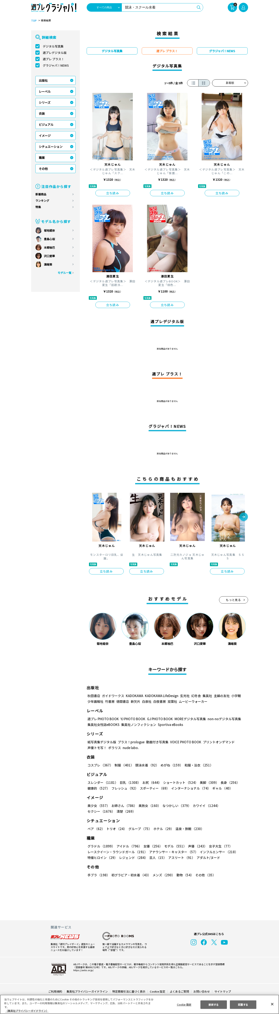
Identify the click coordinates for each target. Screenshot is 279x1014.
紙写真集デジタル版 (101, 742)
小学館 (235, 695)
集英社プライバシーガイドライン (87, 991)
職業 (42, 157)
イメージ (45, 135)
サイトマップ (222, 991)
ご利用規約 (55, 991)
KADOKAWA (134, 695)
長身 (227, 782)
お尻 (150, 782)
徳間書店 (122, 701)
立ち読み (112, 193)
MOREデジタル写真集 (187, 719)
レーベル (45, 91)
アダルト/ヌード (207, 857)
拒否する (213, 1004)
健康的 (98, 788)
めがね (170, 765)
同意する (243, 1004)
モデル (174, 846)
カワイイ (204, 805)
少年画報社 (95, 701)
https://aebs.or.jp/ (82, 970)
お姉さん (123, 805)
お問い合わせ (201, 991)
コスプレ (99, 765)
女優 (152, 846)
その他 (43, 169)
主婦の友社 (221, 695)
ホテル (163, 828)
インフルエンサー (218, 852)
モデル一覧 (64, 273)
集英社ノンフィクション (138, 724)
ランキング (42, 201)
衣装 (42, 113)
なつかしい (175, 805)
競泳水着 (146, 765)
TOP (33, 20)
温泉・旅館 (189, 828)
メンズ (163, 875)
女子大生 (218, 846)
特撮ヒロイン (102, 857)
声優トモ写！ (97, 747)
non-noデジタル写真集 (221, 719)
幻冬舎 (195, 695)
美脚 (207, 782)
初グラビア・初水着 (130, 875)
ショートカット (179, 782)
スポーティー (154, 788)
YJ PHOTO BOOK (132, 719)
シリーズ (44, 102)
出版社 (43, 80)
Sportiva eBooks (169, 724)
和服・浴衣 (197, 765)
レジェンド (133, 857)
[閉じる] (272, 1004)
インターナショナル (190, 788)
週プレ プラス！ (53, 59)
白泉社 (146, 701)
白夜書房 (159, 701)
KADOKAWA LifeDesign (161, 695)
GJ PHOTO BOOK (157, 719)
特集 (38, 207)
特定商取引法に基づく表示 (128, 991)
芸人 (157, 857)
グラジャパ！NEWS (56, 65)
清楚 (96, 811)
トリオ (116, 828)
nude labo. (130, 747)
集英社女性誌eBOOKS (103, 724)
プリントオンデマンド (217, 742)
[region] (139, 1004)
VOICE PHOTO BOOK (184, 742)
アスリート (180, 857)
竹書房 (110, 701)
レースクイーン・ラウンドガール (117, 852)
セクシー (233, 805)
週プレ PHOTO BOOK (102, 719)
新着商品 (40, 194)
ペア (95, 828)
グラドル (100, 846)
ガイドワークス (113, 695)
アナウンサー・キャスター (173, 852)
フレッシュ (124, 788)
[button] (244, 517)
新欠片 (135, 701)
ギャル (221, 788)
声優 (196, 846)
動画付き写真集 (156, 742)
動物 (183, 875)
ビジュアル (46, 124)
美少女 (98, 805)
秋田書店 (93, 695)
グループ (139, 828)
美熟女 (149, 805)
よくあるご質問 (179, 991)
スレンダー (102, 782)
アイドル (128, 846)
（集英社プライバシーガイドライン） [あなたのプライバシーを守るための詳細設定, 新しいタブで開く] (27, 1011)
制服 (123, 765)
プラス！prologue (131, 742)
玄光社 (184, 695)
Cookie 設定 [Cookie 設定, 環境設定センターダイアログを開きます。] (184, 1004)
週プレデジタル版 (55, 52)
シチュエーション (50, 146)
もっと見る (233, 600)
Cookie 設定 (157, 991)
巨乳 (129, 782)
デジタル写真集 (53, 46)
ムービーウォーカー (193, 701)
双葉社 (172, 701)
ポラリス (114, 747)
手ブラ (98, 875)
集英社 (206, 695)
